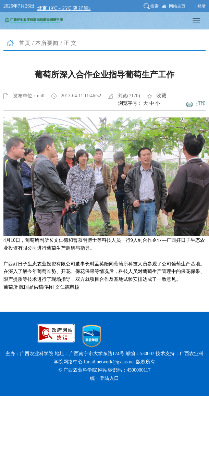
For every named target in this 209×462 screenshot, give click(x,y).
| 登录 (201, 6)
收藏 (161, 95)
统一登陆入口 (104, 378)
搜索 (154, 6)
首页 (24, 43)
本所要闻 (47, 43)
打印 (201, 103)
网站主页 (177, 6)
